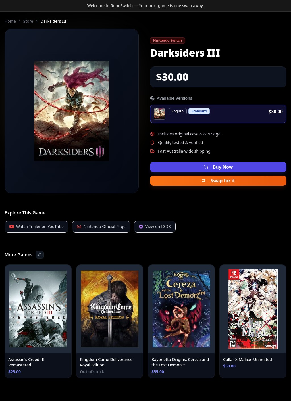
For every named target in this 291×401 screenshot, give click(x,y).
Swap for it (218, 180)
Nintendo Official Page (101, 226)
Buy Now (218, 167)
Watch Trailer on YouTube (36, 226)
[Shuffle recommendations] (40, 255)
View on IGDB (155, 226)
